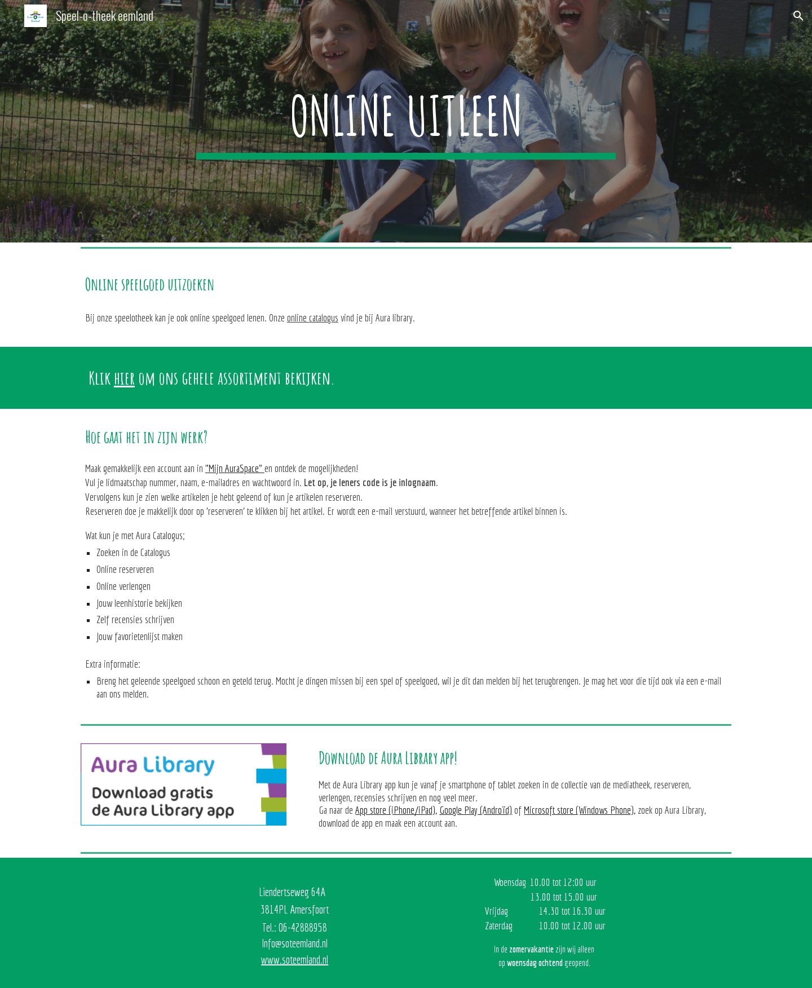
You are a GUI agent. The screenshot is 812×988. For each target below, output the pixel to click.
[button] (798, 15)
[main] (406, 121)
